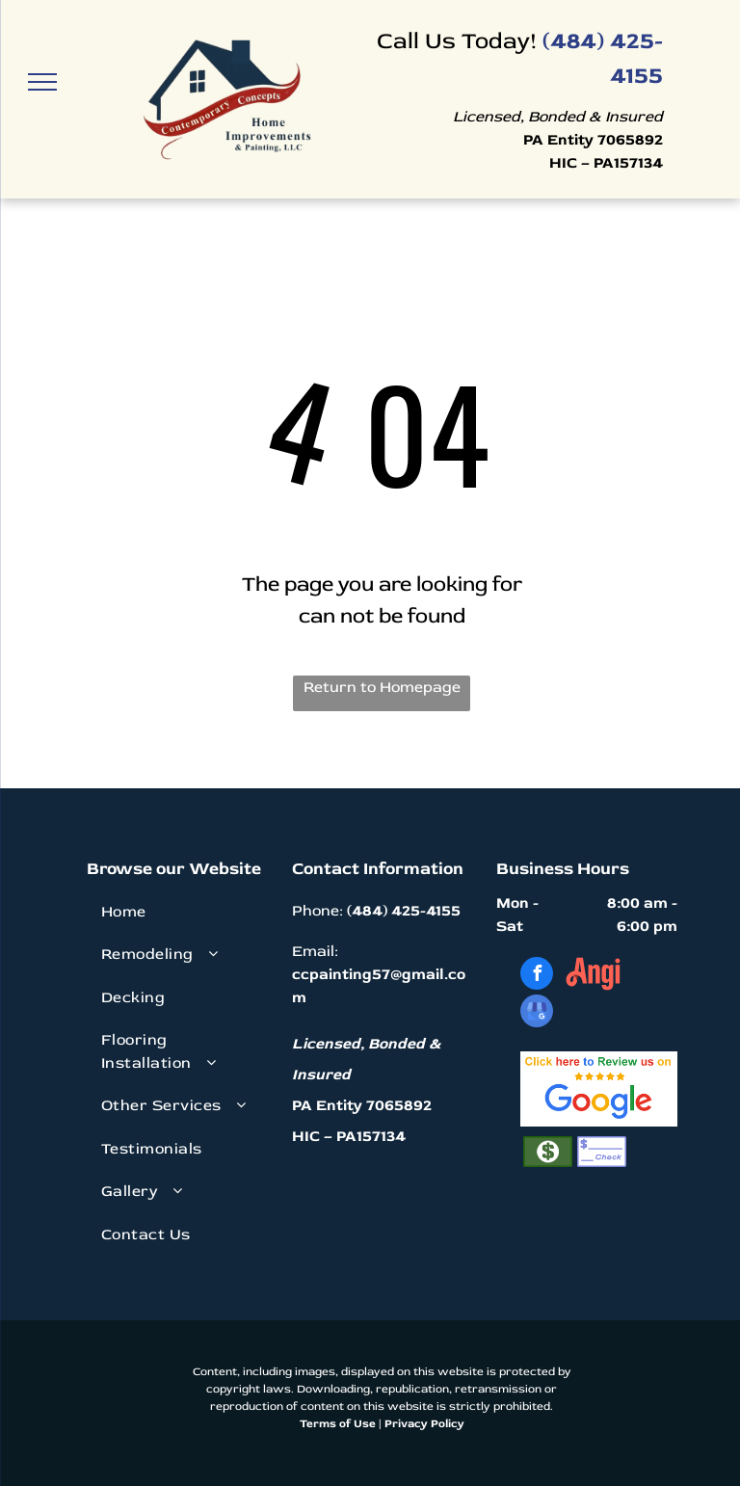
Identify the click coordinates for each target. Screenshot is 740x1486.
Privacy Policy (424, 1424)
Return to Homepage (382, 687)
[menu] (42, 82)
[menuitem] (177, 911)
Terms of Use (338, 1424)
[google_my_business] (536, 1013)
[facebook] (536, 976)
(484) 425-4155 (404, 910)
